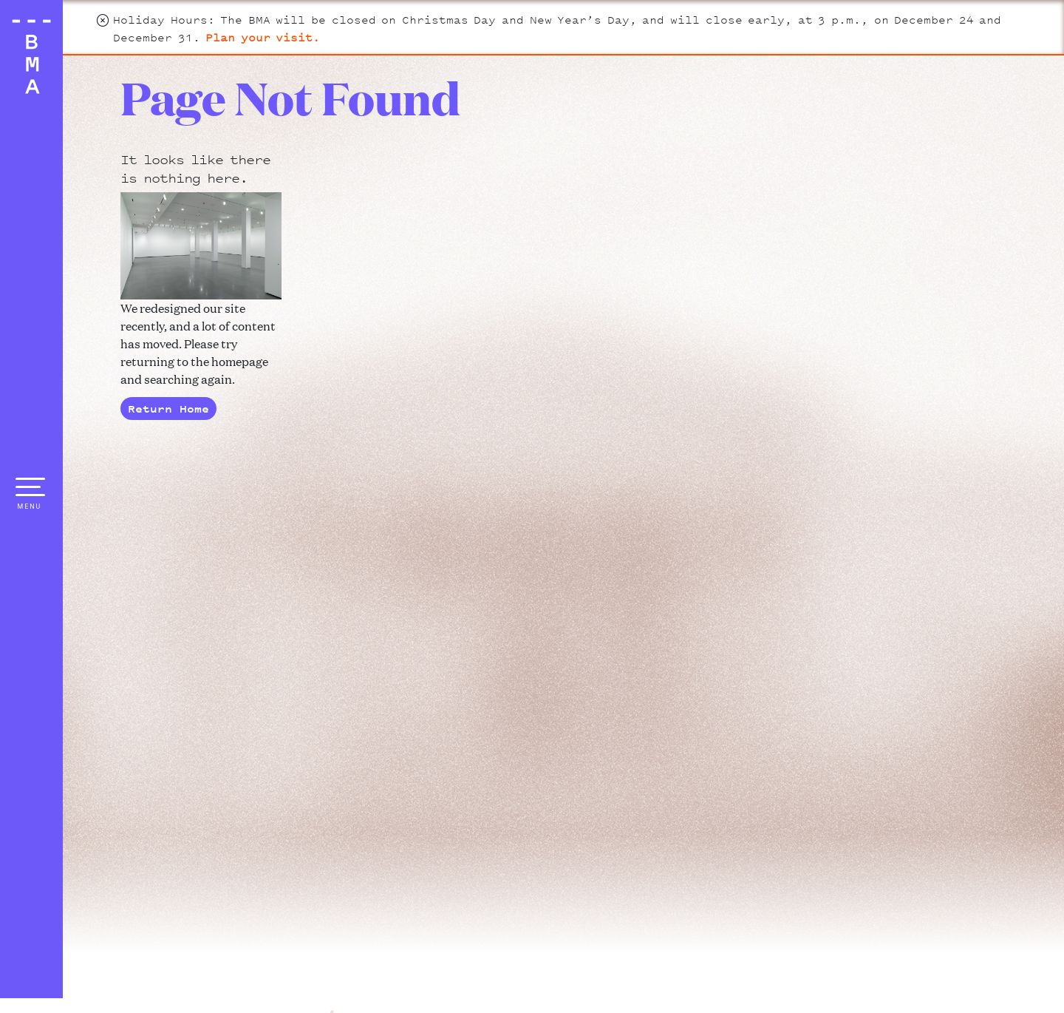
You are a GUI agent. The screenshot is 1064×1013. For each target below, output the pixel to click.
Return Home (168, 408)
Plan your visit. (262, 37)
